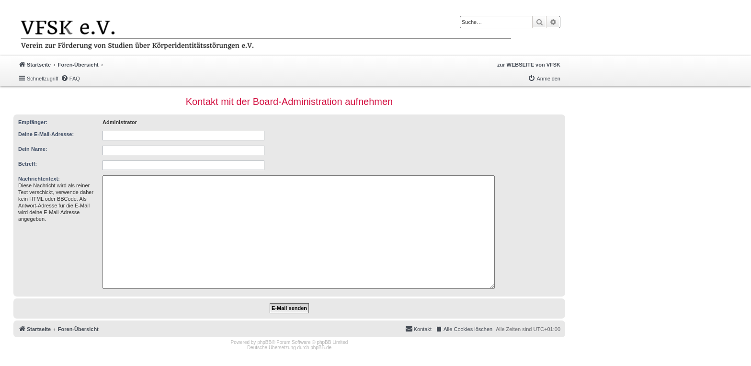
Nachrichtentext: (39, 179)
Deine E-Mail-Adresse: (46, 134)
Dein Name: (32, 149)
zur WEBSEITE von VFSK (528, 65)
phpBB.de (320, 347)
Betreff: (27, 164)
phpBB (264, 342)
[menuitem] (70, 78)
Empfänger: (32, 122)
